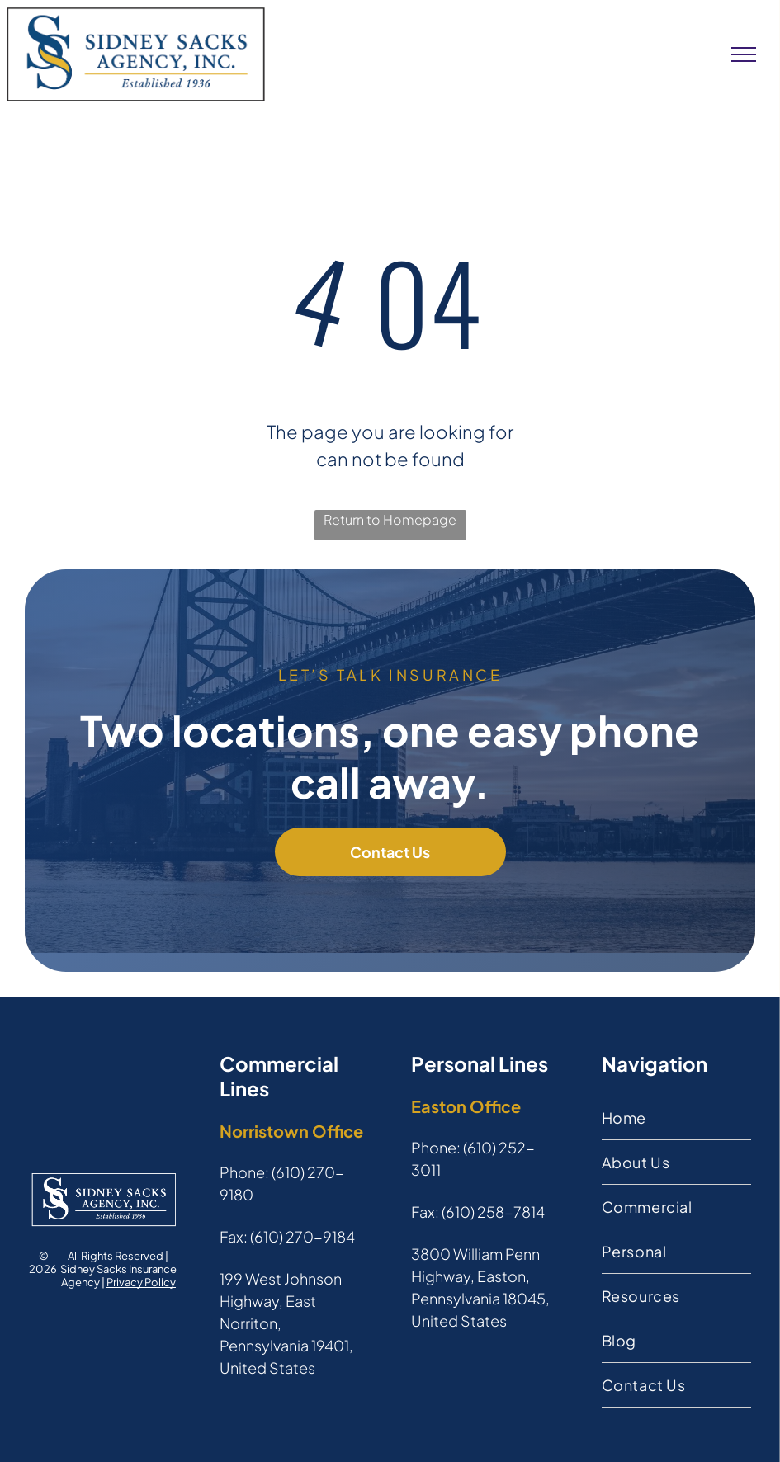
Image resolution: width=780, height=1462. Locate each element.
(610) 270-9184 (302, 1236)
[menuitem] (676, 1118)
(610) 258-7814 (493, 1211)
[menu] (743, 54)
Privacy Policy (141, 1282)
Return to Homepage (390, 519)
